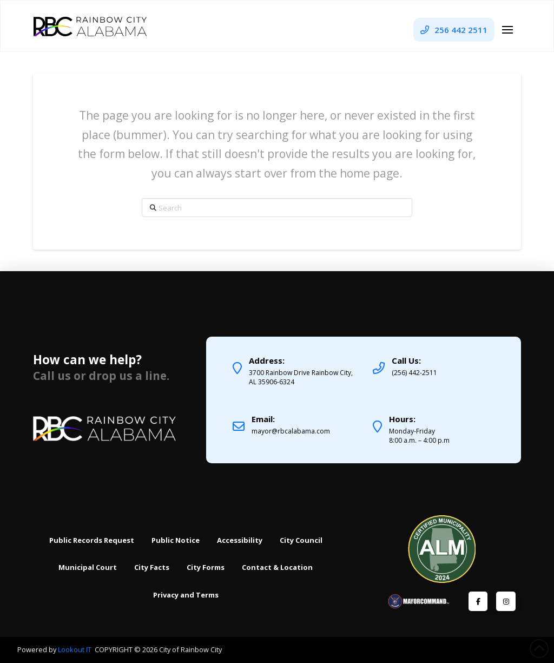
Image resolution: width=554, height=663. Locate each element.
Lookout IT (75, 649)
